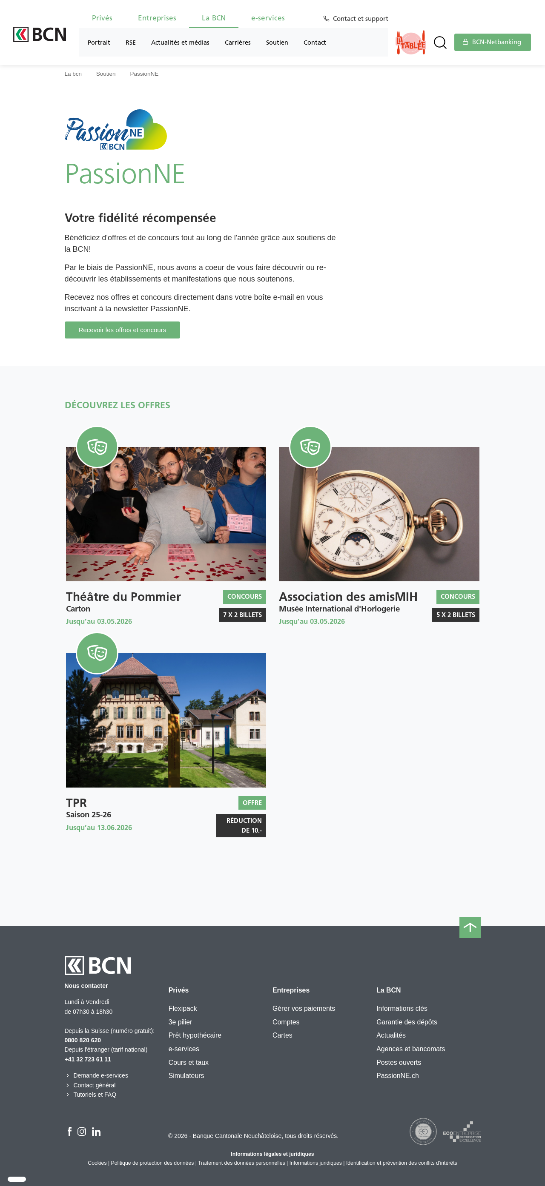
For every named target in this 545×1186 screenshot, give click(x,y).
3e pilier (180, 1022)
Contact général (90, 1085)
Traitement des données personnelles (241, 1163)
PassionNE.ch (397, 1075)
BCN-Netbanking (491, 42)
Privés (102, 18)
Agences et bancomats (410, 1048)
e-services (268, 18)
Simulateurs (186, 1075)
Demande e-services (96, 1075)
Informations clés (401, 1008)
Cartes (282, 1035)
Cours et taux (189, 1062)
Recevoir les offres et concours (122, 329)
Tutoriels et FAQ (91, 1094)
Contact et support (362, 19)
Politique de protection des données (152, 1163)
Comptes (285, 1022)
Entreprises (157, 18)
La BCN (214, 18)
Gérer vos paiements (303, 1008)
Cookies (97, 1163)
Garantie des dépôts (406, 1022)
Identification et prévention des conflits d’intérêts (401, 1163)
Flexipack (183, 1008)
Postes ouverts (398, 1062)
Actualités (391, 1035)
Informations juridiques (316, 1163)
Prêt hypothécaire (195, 1035)
